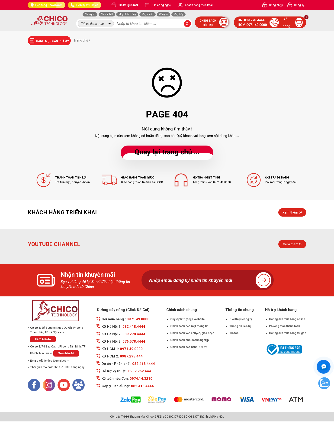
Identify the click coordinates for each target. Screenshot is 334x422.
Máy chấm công (127, 14)
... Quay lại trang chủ (167, 152)
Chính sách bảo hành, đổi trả (188, 347)
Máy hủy (178, 14)
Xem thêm (292, 212)
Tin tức (233, 333)
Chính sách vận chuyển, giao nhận (192, 333)
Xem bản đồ (43, 339)
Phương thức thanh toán (284, 326)
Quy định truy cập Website (187, 319)
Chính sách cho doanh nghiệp (189, 340)
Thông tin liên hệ (240, 326)
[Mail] (78, 385)
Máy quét (90, 14)
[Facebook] (34, 385)
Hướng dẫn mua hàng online (287, 319)
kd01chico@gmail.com (54, 360)
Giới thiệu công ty (240, 319)
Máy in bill (107, 14)
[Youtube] (64, 385)
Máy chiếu (147, 14)
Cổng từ (163, 14)
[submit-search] (187, 23)
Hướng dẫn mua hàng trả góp (287, 333)
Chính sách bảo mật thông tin (189, 326)
